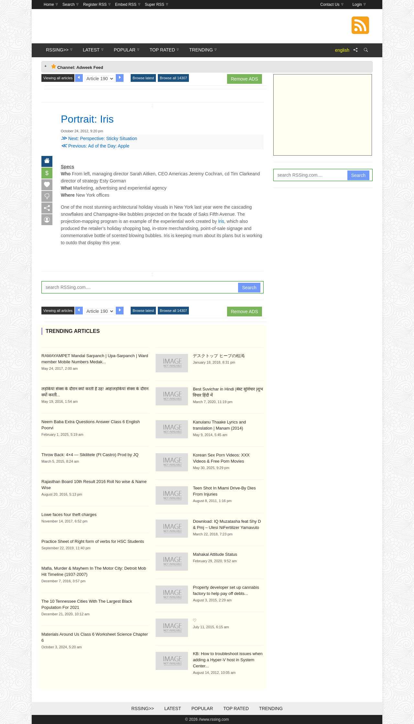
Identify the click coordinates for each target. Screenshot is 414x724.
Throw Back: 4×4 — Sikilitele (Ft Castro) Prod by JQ (89, 454)
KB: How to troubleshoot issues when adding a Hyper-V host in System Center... (227, 659)
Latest (172, 708)
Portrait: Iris (87, 119)
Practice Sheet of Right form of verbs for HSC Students (92, 541)
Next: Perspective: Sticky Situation (99, 138)
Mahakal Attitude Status (215, 554)
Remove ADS (244, 79)
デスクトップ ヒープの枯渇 (219, 355)
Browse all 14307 (173, 78)
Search (249, 287)
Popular (202, 708)
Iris (221, 221)
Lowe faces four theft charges (69, 514)
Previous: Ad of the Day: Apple (95, 145)
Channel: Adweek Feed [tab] (77, 67)
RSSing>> (142, 708)
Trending (271, 708)
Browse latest (143, 78)
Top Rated (236, 708)
